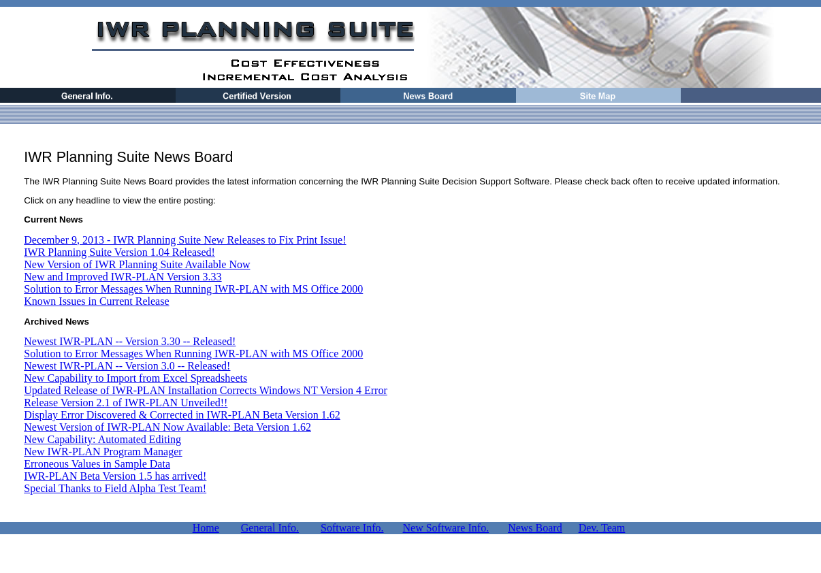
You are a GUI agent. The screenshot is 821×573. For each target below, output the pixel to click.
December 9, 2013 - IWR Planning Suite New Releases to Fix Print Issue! (185, 240)
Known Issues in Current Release (96, 301)
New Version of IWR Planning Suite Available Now (137, 264)
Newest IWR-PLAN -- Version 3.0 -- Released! (127, 366)
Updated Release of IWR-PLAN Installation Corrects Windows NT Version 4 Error (205, 390)
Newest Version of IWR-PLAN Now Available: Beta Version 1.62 (167, 427)
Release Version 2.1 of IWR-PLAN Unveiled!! (125, 402)
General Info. (270, 528)
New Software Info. (446, 528)
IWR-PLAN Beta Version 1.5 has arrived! (115, 476)
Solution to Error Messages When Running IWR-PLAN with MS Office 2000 (193, 289)
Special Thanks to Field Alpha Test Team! (115, 488)
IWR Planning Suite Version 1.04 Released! (119, 252)
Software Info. (352, 528)
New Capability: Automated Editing (102, 439)
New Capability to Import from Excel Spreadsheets (135, 378)
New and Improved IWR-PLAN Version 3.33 (122, 276)
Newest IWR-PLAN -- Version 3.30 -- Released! (130, 341)
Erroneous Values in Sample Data (97, 464)
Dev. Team (602, 528)
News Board (535, 528)
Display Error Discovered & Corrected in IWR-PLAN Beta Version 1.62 (182, 415)
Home (206, 528)
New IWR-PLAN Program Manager (103, 451)
